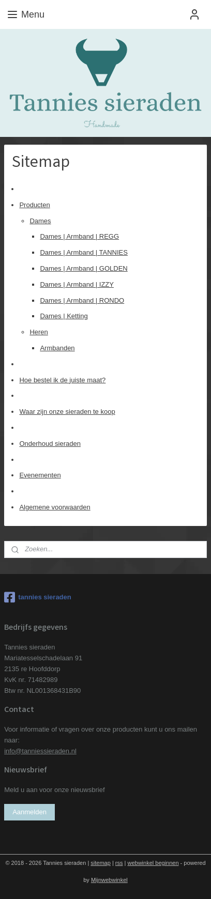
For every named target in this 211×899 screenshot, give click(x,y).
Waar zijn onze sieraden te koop (67, 411)
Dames (40, 220)
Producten (34, 204)
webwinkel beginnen (152, 863)
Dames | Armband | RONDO (82, 300)
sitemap (101, 863)
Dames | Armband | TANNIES (84, 252)
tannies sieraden (37, 597)
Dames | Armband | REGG (79, 236)
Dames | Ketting (63, 316)
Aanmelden (29, 812)
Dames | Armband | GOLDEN (83, 268)
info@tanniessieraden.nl (40, 751)
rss (119, 863)
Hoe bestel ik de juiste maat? (62, 379)
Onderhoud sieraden (50, 443)
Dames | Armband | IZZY (77, 284)
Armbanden (57, 348)
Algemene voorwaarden (54, 507)
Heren (38, 332)
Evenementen (40, 475)
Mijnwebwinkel (109, 880)
